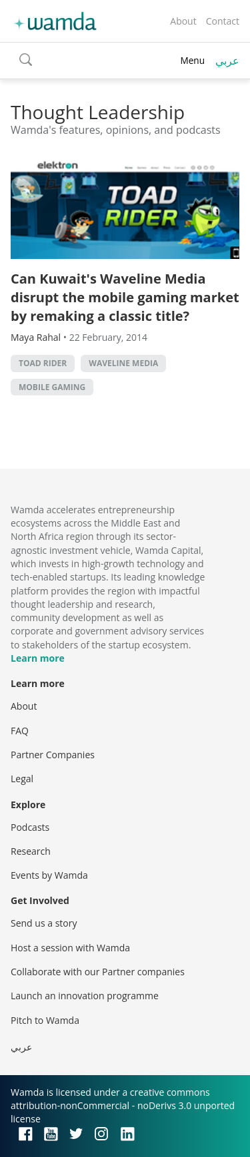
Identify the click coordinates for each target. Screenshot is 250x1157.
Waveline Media (123, 363)
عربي (227, 60)
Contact (222, 21)
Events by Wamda (49, 875)
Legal (22, 778)
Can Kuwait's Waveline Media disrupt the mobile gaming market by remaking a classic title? (125, 297)
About (183, 21)
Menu (192, 60)
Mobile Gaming (52, 387)
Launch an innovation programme (85, 995)
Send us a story (44, 923)
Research (31, 851)
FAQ (20, 730)
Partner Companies (53, 754)
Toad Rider (43, 363)
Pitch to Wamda (45, 1020)
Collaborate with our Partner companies (98, 971)
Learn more (38, 658)
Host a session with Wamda (70, 947)
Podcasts (30, 827)
